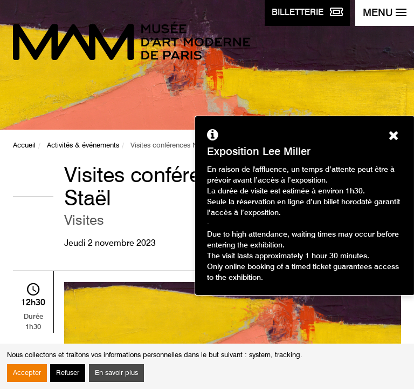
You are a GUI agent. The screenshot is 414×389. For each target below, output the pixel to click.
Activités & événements (83, 145)
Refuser (67, 373)
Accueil (24, 145)
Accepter (27, 373)
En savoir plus (116, 373)
